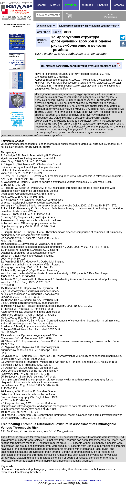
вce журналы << (46, 25)
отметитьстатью (42, 41)
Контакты (87, 5)
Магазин (55, 5)
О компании (95, 480)
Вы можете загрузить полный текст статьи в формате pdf (81, 65)
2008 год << (43, 31)
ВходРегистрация (110, 15)
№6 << (57, 31)
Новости (40, 5)
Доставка (118, 5)
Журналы (71, 5)
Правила (102, 5)
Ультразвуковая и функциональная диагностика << (89, 25)
